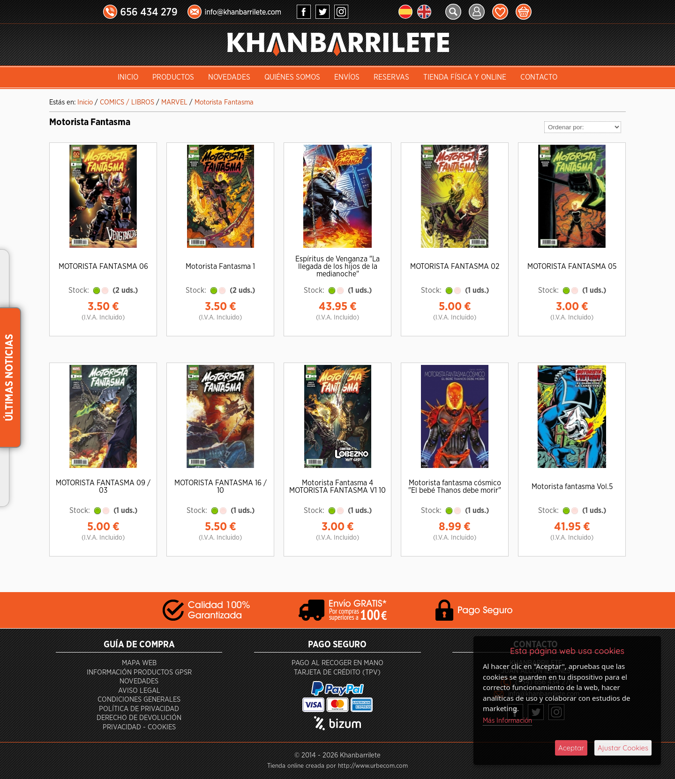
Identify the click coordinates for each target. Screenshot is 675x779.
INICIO (128, 77)
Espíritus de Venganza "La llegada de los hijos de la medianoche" (337, 266)
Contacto (538, 77)
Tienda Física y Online (464, 77)
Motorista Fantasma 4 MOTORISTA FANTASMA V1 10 (337, 486)
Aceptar (571, 747)
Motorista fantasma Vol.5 (572, 486)
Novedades (229, 77)
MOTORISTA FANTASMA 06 (103, 266)
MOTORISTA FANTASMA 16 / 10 (220, 486)
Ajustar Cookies (623, 747)
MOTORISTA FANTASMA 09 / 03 (103, 486)
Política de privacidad (139, 708)
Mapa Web (139, 663)
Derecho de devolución (139, 717)
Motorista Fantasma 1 (220, 266)
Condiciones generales (139, 699)
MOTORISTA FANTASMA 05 (571, 266)
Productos (173, 77)
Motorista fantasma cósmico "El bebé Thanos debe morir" (454, 486)
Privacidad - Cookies (139, 727)
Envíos (347, 77)
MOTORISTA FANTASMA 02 (454, 266)
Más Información (507, 720)
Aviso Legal (139, 690)
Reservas (391, 77)
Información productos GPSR (139, 672)
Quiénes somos (292, 77)
